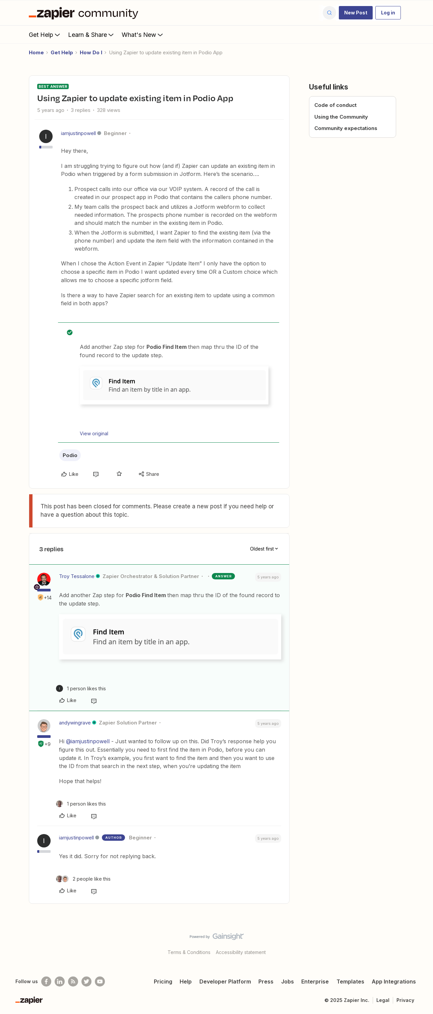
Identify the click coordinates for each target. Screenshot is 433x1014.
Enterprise (315, 981)
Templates (350, 981)
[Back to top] (419, 942)
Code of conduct (335, 105)
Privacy (405, 1000)
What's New (143, 34)
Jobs (287, 981)
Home (36, 52)
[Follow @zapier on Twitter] (86, 981)
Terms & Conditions (189, 952)
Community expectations (345, 128)
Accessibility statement (241, 952)
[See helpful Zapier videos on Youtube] (100, 981)
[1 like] (81, 688)
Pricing (163, 981)
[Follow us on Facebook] (46, 981)
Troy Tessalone (77, 576)
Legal (382, 1000)
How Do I (91, 52)
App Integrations (394, 981)
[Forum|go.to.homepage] (85, 12)
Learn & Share (91, 34)
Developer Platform (225, 981)
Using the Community (341, 117)
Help (186, 981)
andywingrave (75, 722)
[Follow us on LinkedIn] (60, 981)
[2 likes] (83, 878)
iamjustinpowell (78, 133)
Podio (70, 455)
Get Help (45, 34)
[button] (356, 12)
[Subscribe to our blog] (73, 981)
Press (265, 981)
